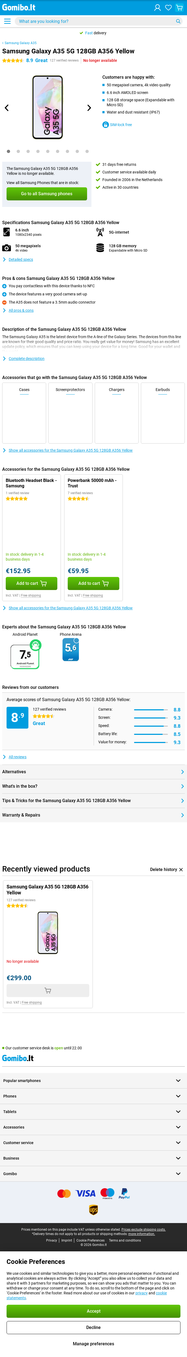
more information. (141, 1234)
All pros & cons (18, 310)
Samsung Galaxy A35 (21, 43)
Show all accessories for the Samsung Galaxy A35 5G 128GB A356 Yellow (67, 450)
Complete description (23, 358)
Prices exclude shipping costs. (143, 1229)
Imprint (66, 1240)
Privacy (51, 1240)
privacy (141, 1293)
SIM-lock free (117, 124)
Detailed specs (17, 259)
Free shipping (31, 595)
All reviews (14, 757)
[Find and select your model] (99, 21)
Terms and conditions (125, 1240)
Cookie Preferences (90, 1240)
